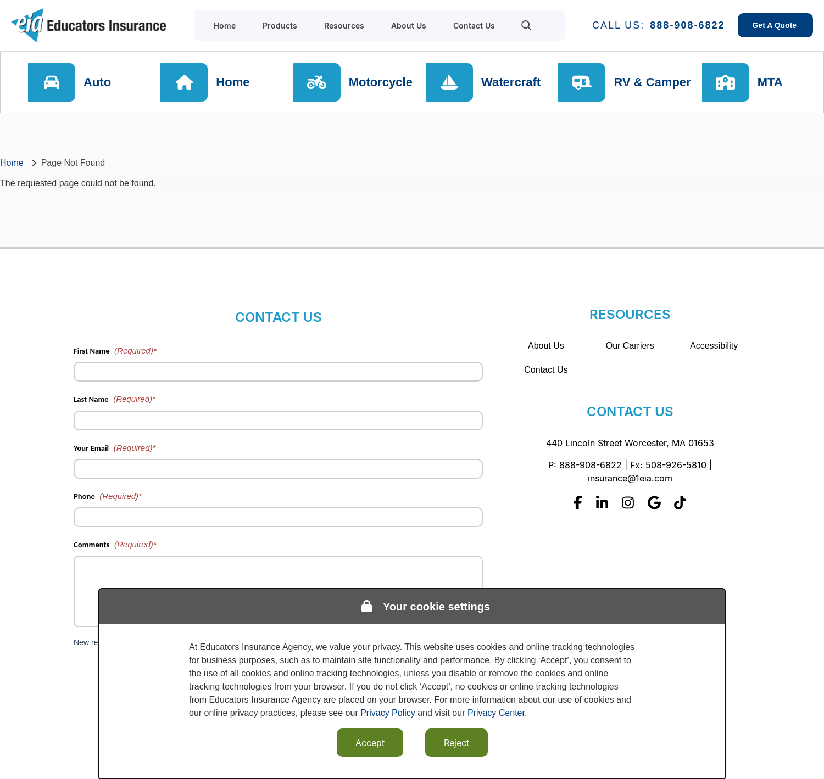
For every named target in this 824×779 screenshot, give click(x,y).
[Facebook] (578, 502)
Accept (370, 742)
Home (232, 82)
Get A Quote (775, 25)
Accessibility (714, 345)
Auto (97, 82)
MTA (770, 82)
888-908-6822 (687, 25)
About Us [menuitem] (408, 25)
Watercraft (511, 82)
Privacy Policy (387, 713)
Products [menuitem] (280, 25)
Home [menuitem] (225, 25)
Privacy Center (496, 713)
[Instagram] (628, 502)
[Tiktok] (680, 502)
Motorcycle (381, 82)
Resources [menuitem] (344, 25)
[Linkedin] (602, 502)
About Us (546, 345)
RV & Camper (652, 82)
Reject (456, 742)
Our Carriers (630, 345)
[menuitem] (526, 25)
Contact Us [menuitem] (474, 25)
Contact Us (545, 369)
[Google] (654, 502)
